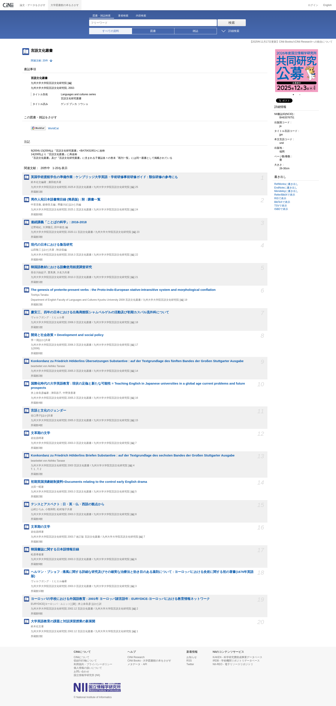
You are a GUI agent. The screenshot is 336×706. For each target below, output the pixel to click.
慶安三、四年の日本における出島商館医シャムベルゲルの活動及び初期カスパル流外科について (100, 312)
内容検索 (141, 15)
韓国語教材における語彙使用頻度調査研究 (61, 267)
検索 (231, 22)
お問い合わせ (81, 671)
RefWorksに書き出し (286, 184)
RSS (189, 660)
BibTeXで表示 (282, 202)
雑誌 (195, 31)
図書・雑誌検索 (102, 15)
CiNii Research (136, 657)
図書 (153, 31)
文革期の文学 (40, 433)
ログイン (313, 5)
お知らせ (191, 657)
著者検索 (123, 15)
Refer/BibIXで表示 (284, 194)
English (327, 5)
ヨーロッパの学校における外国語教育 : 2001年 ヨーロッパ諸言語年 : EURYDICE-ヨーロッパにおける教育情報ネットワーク (120, 598)
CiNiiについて (81, 657)
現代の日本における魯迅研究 (52, 244)
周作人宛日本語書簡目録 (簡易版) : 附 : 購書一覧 (65, 199)
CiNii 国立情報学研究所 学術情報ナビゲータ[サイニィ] (8, 5)
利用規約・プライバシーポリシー (93, 664)
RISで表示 (280, 198)
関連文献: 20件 (39, 60)
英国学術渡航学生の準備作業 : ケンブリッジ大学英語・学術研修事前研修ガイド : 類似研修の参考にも (104, 177)
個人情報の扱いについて (88, 667)
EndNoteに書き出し (285, 187)
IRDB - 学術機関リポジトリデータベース (236, 660)
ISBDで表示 (281, 209)
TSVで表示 (280, 205)
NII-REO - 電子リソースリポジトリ (233, 664)
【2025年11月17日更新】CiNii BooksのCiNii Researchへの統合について (291, 41)
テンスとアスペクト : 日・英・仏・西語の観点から (67, 504)
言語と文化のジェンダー (48, 410)
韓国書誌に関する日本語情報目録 (55, 549)
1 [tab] (295, 94)
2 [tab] (301, 94)
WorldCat (53, 128)
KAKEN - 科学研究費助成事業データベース (237, 657)
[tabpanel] (296, 70)
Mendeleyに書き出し (286, 191)
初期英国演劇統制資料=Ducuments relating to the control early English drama (89, 481)
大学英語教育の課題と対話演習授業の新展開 (63, 621)
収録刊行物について (85, 660)
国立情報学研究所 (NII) (87, 675)
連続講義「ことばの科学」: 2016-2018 (59, 222)
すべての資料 (110, 31)
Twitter (190, 664)
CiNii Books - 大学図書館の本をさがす (149, 660)
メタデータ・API (137, 664)
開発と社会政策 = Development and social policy (67, 335)
